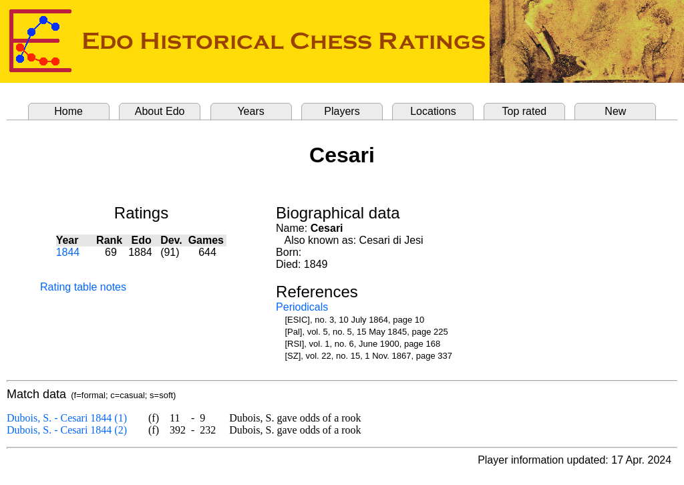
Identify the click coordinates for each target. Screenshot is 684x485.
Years (250, 111)
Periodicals (302, 307)
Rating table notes (83, 287)
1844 (68, 252)
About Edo (160, 111)
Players (341, 111)
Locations (433, 111)
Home (68, 111)
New (615, 111)
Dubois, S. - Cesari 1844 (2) (67, 430)
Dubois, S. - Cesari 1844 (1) (67, 418)
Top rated (524, 111)
